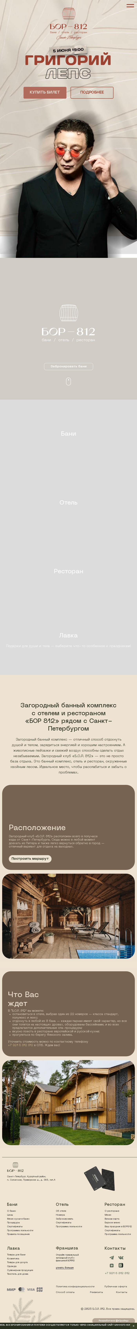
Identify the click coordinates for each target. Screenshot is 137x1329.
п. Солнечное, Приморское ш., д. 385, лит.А (31, 1180)
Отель (68, 503)
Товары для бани (16, 1255)
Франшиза (67, 1248)
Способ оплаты (65, 1292)
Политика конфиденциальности (75, 1286)
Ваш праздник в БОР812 (118, 1226)
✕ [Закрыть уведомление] (133, 1325)
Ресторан (68, 572)
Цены (10, 1215)
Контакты (121, 1292)
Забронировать (64, 1219)
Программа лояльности (69, 1226)
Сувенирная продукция (20, 1270)
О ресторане (112, 1211)
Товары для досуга (17, 1262)
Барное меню (112, 1223)
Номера (60, 1215)
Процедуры (13, 1223)
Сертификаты (63, 1223)
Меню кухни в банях (18, 1219)
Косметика (13, 1259)
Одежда (11, 1266)
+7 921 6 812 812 (20, 1045)
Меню (108, 1215)
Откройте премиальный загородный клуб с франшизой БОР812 (67, 1258)
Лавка (68, 636)
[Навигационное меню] (130, 6)
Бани (68, 434)
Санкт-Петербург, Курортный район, (26, 1177)
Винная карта (112, 1219)
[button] (45, 93)
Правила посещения (18, 1234)
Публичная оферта (115, 1286)
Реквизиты (96, 1292)
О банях (11, 1211)
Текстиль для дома (17, 1274)
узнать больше (65, 1268)
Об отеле (61, 1211)
